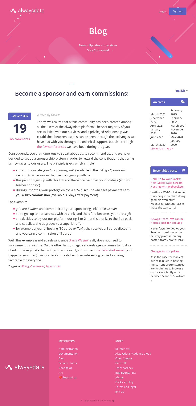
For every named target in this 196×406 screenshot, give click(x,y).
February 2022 (176, 120)
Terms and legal (125, 387)
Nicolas (55, 115)
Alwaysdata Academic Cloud (133, 353)
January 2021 (155, 131)
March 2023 (157, 114)
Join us (119, 391)
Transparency (124, 368)
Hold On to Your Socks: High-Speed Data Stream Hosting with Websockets (167, 182)
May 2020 (177, 137)
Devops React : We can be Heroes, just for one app (167, 221)
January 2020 (175, 142)
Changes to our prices (164, 251)
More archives (160, 148)
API (61, 372)
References (122, 349)
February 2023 (176, 112)
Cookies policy (124, 382)
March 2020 (157, 144)
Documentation (68, 353)
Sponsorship (53, 266)
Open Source (123, 358)
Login (162, 11)
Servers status (68, 363)
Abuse (119, 377)
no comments (20, 139)
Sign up (177, 11)
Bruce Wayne (78, 240)
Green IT (120, 363)
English (182, 90)
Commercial (37, 266)
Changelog (65, 368)
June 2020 (156, 137)
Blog (61, 358)
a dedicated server (111, 250)
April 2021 (156, 125)
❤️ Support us (68, 377)
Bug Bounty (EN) (125, 372)
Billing (25, 266)
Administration (68, 349)
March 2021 (178, 125)
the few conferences (51, 147)
